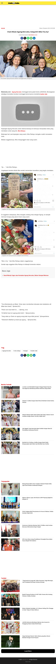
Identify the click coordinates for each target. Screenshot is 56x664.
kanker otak (43, 94)
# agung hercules (6, 350)
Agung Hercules (16, 92)
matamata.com (25, 659)
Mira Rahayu (21, 131)
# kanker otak (33, 350)
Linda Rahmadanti (23, 35)
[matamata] (14, 3)
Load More (28, 651)
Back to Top (28, 661)
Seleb (3, 28)
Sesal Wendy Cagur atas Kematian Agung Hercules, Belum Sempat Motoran (26, 275)
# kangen (25, 350)
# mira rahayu (17, 350)
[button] (2, 3)
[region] (28, 16)
